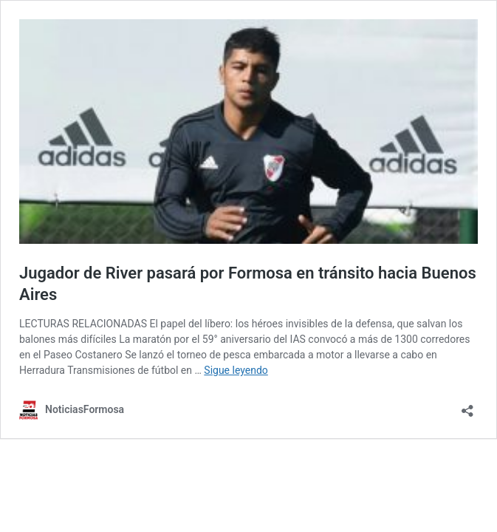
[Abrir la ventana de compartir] (467, 406)
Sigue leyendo (236, 370)
